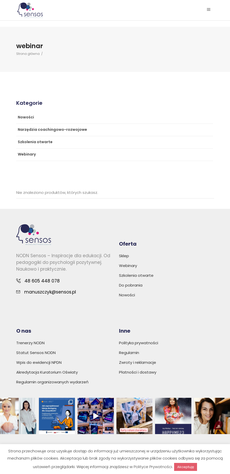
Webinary (27, 154)
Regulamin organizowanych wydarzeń (52, 382)
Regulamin (129, 352)
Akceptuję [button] (185, 466)
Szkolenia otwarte (35, 141)
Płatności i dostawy (137, 372)
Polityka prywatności (138, 343)
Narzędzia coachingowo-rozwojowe (52, 129)
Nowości (26, 117)
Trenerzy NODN (30, 343)
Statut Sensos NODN (36, 352)
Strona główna (28, 53)
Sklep (124, 255)
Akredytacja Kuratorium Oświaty (47, 372)
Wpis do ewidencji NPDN (39, 362)
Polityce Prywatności (153, 466)
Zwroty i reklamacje (137, 362)
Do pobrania (130, 285)
